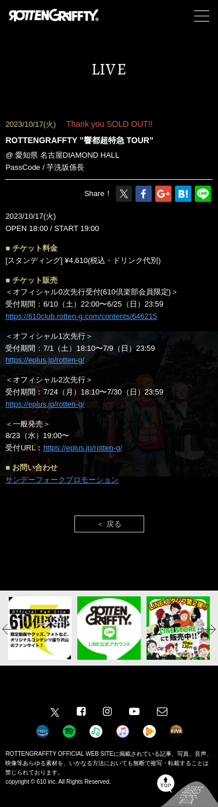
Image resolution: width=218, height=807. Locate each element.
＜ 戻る (109, 524)
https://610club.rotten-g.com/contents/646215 (81, 316)
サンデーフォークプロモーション (62, 479)
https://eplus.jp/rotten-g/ (44, 359)
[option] (40, 628)
